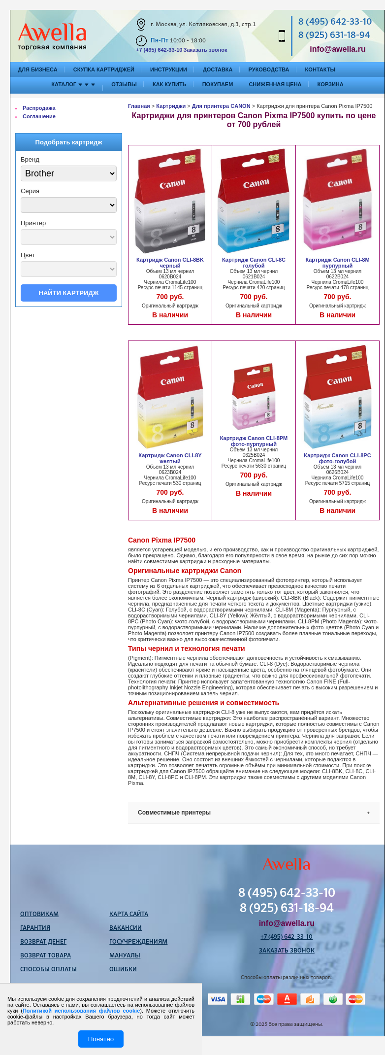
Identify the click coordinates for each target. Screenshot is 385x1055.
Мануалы (124, 956)
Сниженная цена (275, 84)
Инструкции (168, 69)
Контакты (320, 69)
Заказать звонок (205, 50)
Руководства (269, 69)
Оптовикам (39, 915)
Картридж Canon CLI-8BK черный (170, 263)
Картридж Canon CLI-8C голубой (254, 263)
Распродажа (39, 108)
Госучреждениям (138, 942)
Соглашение (39, 116)
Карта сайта (128, 915)
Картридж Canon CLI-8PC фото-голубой (337, 458)
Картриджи (171, 106)
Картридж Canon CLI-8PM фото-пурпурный (254, 441)
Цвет (28, 255)
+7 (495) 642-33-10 (159, 50)
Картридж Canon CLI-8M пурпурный (337, 263)
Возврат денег (43, 942)
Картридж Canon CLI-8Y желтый (169, 458)
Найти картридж (69, 293)
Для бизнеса (38, 69)
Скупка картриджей (103, 69)
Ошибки (123, 970)
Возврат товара (45, 956)
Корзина (331, 84)
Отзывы (124, 84)
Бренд (30, 159)
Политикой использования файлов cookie (81, 1011)
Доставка (218, 69)
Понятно (101, 1039)
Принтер (33, 223)
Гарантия (35, 928)
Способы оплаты (48, 970)
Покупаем (217, 84)
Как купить (170, 84)
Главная (139, 106)
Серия (30, 191)
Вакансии (125, 928)
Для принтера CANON (221, 106)
